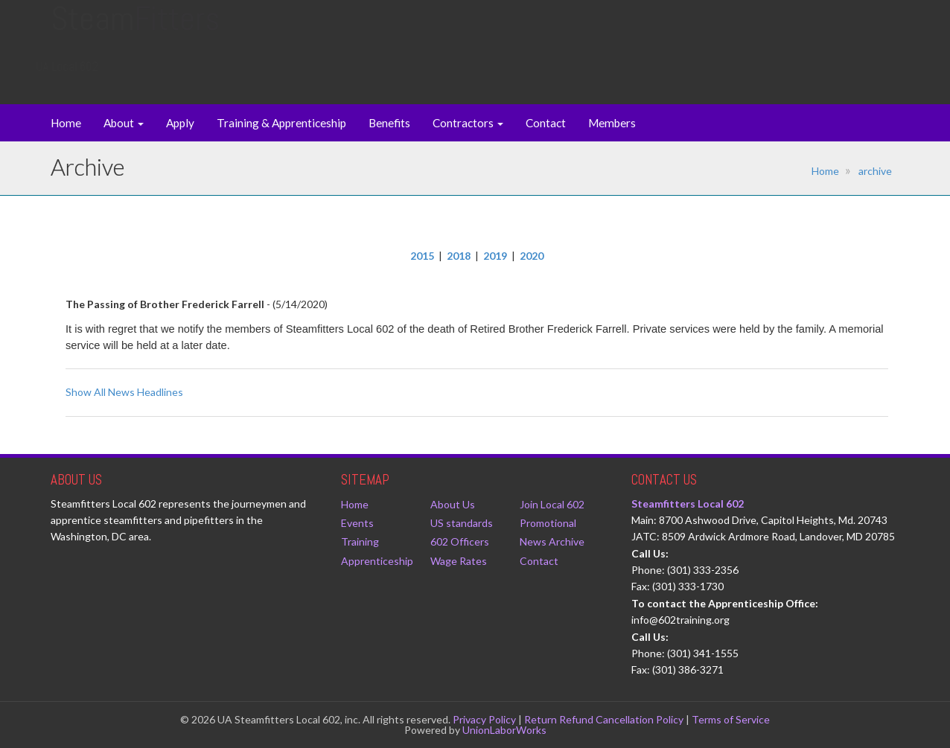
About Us (452, 504)
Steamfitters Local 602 (687, 503)
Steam (135, 33)
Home (66, 123)
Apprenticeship (377, 560)
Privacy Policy (484, 719)
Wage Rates (458, 560)
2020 (531, 255)
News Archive (552, 541)
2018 (459, 255)
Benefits (389, 123)
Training (360, 541)
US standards (461, 523)
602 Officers (459, 541)
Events (357, 523)
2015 (422, 255)
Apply (180, 123)
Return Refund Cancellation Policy (603, 719)
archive (875, 170)
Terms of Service (731, 719)
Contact (546, 123)
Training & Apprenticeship (281, 123)
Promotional (548, 523)
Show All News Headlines (124, 392)
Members (612, 123)
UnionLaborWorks (504, 729)
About (123, 123)
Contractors (468, 123)
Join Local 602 (552, 504)
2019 (495, 255)
